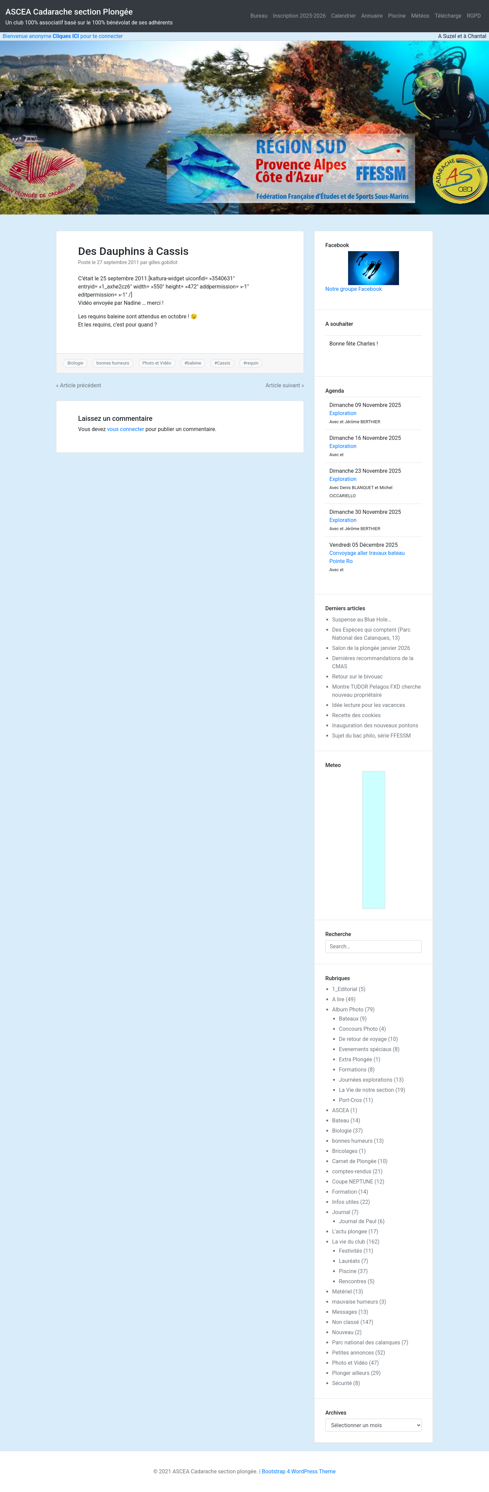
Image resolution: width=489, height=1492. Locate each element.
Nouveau (343, 1332)
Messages (344, 1312)
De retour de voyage (363, 1039)
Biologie (75, 363)
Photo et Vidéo (156, 363)
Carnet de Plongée (354, 1161)
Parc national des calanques (366, 1342)
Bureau (259, 16)
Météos (420, 16)
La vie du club (348, 1241)
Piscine (397, 16)
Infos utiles (345, 1202)
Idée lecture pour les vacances (368, 705)
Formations (352, 1069)
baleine (194, 363)
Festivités (350, 1251)
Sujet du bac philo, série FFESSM (371, 735)
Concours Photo (358, 1029)
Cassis (223, 363)
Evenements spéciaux (365, 1049)
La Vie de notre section (366, 1090)
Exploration (343, 413)
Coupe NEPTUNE (352, 1181)
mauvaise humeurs (355, 1302)
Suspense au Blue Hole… (361, 619)
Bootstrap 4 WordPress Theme (299, 1471)
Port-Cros (350, 1100)
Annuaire (372, 16)
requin (252, 363)
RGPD (474, 16)
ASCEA (340, 1110)
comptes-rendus (352, 1171)
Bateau (340, 1120)
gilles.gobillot (162, 262)
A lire (338, 999)
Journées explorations (366, 1080)
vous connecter (125, 429)
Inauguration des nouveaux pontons (375, 725)
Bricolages (345, 1151)
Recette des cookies (356, 715)
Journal (341, 1212)
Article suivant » (285, 385)
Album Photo (347, 1009)
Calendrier (343, 16)
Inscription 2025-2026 (299, 16)
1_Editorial (344, 989)
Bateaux (349, 1018)
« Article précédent (78, 385)
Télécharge (448, 16)
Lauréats (349, 1261)
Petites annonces (353, 1352)
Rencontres (352, 1281)
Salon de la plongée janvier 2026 (371, 648)
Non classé (345, 1322)
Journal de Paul (358, 1221)
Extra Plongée (355, 1059)
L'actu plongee (349, 1231)
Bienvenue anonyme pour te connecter (61, 36)
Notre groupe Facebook (362, 271)
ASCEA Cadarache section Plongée (69, 12)
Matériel (342, 1291)
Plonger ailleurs (350, 1373)
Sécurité (342, 1383)
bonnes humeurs (112, 363)
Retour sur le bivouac (357, 676)
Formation (344, 1192)
